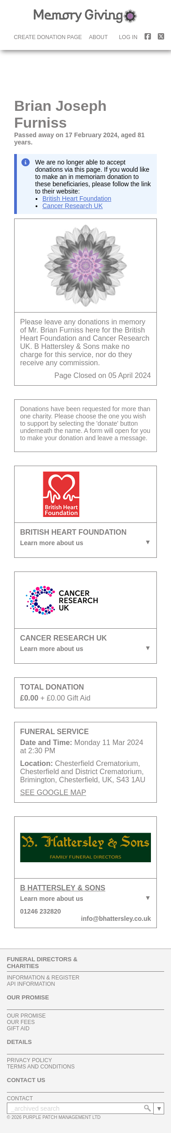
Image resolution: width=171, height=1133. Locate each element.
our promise (26, 1016)
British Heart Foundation (76, 198)
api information (31, 984)
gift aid (18, 1028)
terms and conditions (41, 1066)
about (98, 37)
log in (128, 37)
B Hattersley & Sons (62, 888)
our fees (21, 1022)
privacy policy (29, 1060)
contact (20, 1098)
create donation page (48, 37)
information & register (43, 977)
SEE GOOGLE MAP (53, 792)
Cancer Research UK (72, 205)
